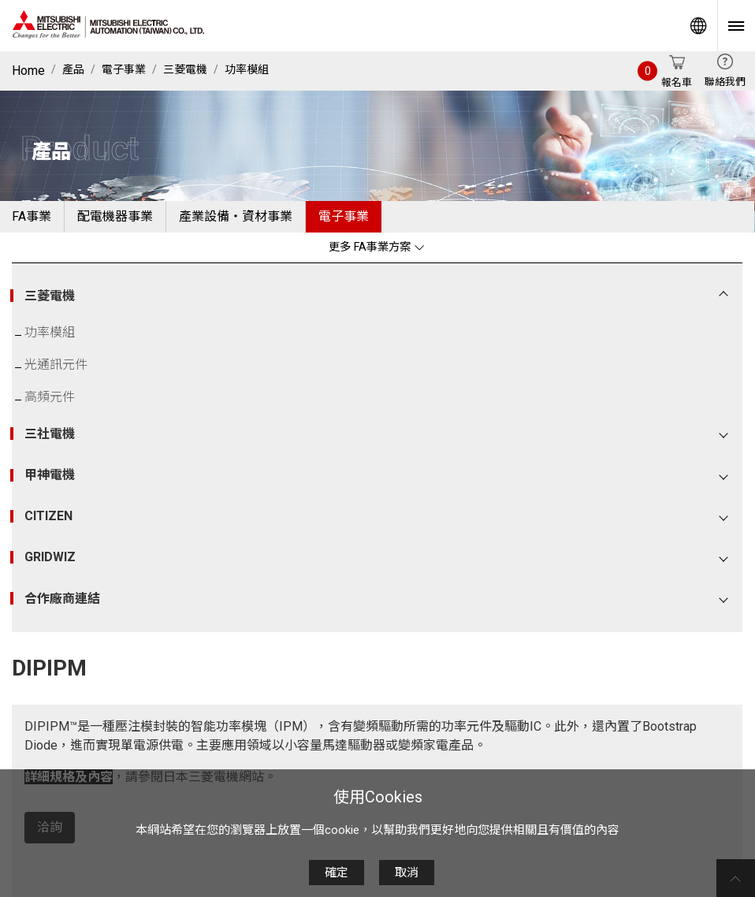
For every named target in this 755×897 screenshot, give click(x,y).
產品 (73, 69)
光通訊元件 (55, 364)
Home (28, 70)
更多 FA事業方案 (377, 247)
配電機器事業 (115, 216)
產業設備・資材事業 (235, 216)
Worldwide (698, 25)
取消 (406, 872)
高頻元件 (49, 396)
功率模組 (247, 69)
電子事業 (124, 69)
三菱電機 (185, 69)
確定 (336, 872)
